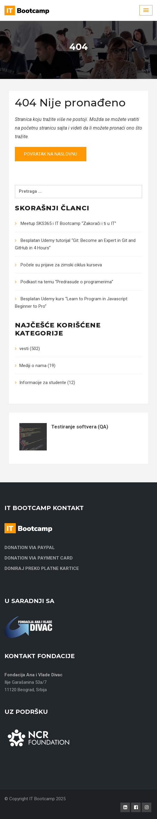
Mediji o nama (32, 365)
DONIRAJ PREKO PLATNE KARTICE (41, 568)
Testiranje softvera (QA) (79, 427)
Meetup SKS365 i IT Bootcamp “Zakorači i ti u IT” (68, 223)
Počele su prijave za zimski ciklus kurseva (61, 265)
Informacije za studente (42, 382)
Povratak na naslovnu (50, 154)
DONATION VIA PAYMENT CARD (38, 558)
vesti (24, 348)
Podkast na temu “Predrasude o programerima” (67, 282)
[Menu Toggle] (146, 10)
